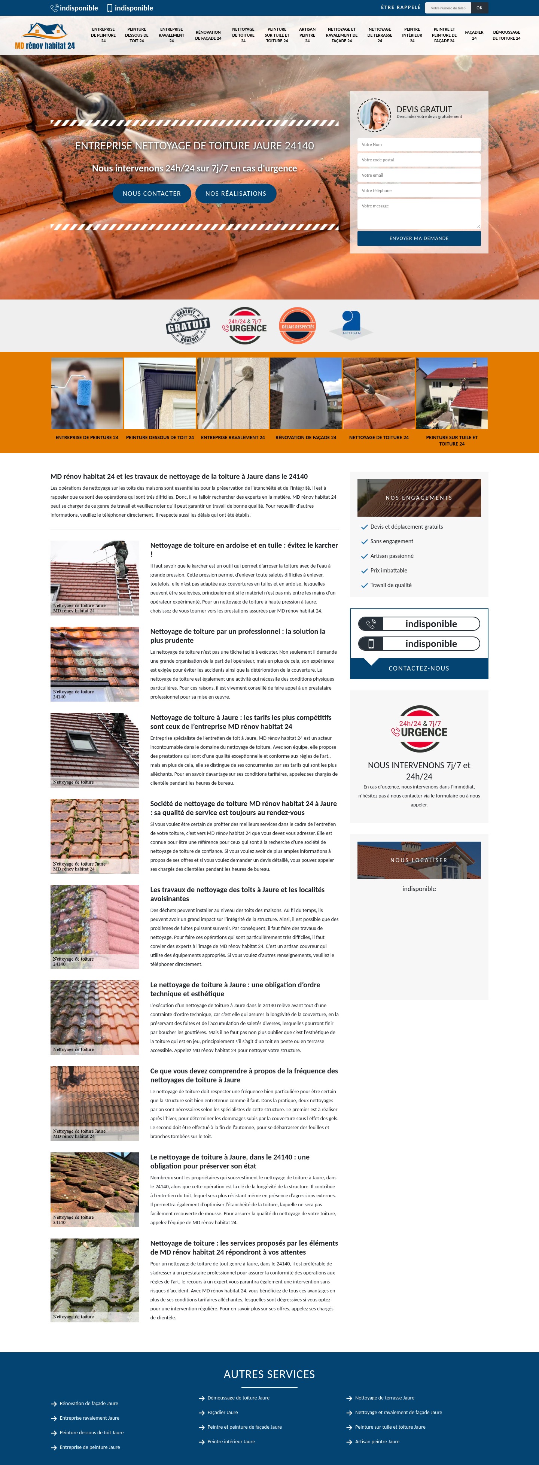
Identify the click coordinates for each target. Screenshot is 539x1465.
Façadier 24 (474, 35)
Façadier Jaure (223, 1412)
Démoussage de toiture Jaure (239, 1398)
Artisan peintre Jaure (377, 1441)
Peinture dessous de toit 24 (136, 35)
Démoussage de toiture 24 (506, 35)
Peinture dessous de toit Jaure (92, 1432)
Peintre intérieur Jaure (231, 1441)
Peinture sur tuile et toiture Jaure (390, 1427)
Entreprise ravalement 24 (171, 35)
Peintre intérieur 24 (412, 35)
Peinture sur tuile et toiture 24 (277, 35)
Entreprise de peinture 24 (103, 35)
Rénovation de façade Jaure (89, 1403)
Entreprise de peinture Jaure (90, 1447)
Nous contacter (152, 193)
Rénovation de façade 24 (208, 35)
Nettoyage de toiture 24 (243, 35)
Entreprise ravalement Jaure (89, 1418)
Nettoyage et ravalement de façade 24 (341, 35)
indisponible (74, 8)
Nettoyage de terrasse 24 (380, 35)
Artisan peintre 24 (307, 35)
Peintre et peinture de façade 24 (444, 35)
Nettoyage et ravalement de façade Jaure (398, 1412)
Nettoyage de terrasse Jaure (384, 1398)
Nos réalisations (236, 193)
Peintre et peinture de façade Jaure (245, 1427)
